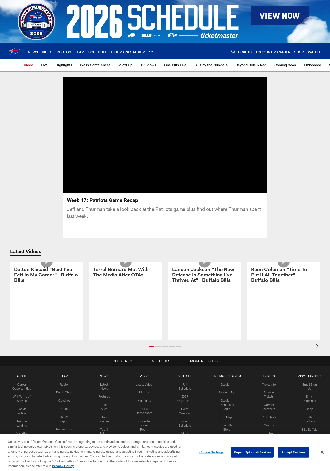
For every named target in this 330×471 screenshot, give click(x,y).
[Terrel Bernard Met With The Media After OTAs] (125, 272)
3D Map (227, 417)
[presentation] (318, 347)
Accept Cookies (293, 452)
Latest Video (144, 384)
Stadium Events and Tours (227, 405)
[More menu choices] (151, 52)
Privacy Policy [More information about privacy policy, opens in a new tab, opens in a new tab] (63, 466)
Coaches (64, 400)
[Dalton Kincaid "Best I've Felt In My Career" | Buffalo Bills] (46, 275)
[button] (151, 346)
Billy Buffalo (309, 429)
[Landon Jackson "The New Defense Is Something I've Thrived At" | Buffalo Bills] (204, 275)
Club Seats (269, 417)
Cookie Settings (211, 452)
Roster (64, 384)
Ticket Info (269, 384)
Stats (64, 408)
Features (104, 396)
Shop (309, 409)
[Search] (233, 51)
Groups (269, 425)
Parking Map (227, 392)
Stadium (226, 384)
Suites (269, 433)
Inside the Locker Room (144, 425)
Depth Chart (64, 392)
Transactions (64, 429)
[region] (165, 452)
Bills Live (144, 392)
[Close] (322, 452)
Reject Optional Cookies (252, 452)
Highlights (144, 400)
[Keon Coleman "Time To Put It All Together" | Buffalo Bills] (283, 275)
